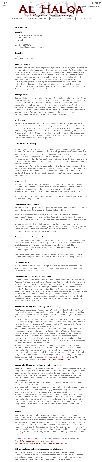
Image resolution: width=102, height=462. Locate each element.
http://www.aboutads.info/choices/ (31, 441)
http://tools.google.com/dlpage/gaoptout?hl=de (55, 359)
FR (10, 3)
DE (3, 3)
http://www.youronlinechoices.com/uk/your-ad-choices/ (39, 443)
